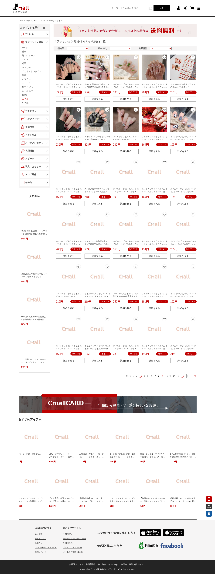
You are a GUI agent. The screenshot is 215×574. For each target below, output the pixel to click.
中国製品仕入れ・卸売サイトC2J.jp (102, 564)
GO (195, 376)
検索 (162, 8)
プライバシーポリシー (72, 547)
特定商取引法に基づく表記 (74, 539)
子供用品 (29, 127)
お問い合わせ (40, 552)
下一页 (182, 376)
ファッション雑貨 (34, 42)
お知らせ (38, 543)
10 (167, 376)
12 (174, 376)
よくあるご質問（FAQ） (73, 552)
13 (178, 376)
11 (170, 376)
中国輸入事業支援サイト (132, 564)
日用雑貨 (29, 151)
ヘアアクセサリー (34, 119)
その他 (28, 182)
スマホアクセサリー (34, 143)
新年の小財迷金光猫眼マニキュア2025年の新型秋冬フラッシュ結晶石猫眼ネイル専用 (97, 87)
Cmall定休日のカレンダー (46, 547)
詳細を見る (68, 99)
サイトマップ (40, 539)
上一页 (140, 376)
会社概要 (38, 534)
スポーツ (29, 158)
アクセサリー (32, 111)
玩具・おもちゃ (33, 166)
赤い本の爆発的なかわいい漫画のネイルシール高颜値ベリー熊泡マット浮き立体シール (97, 192)
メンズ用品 (30, 174)
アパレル (29, 34)
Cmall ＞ (22, 21)
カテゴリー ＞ (32, 21)
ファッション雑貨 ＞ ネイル (50, 21)
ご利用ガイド (68, 534)
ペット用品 (30, 135)
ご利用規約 (67, 543)
